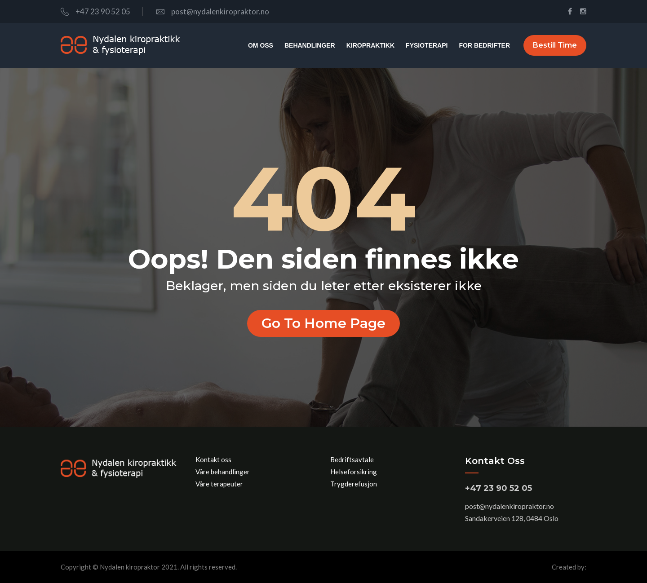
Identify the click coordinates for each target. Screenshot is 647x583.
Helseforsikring (353, 472)
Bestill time (555, 45)
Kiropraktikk (370, 45)
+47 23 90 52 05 (95, 11)
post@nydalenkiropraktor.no (212, 11)
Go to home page (323, 323)
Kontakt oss (213, 459)
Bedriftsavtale (352, 459)
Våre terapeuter (219, 484)
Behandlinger (309, 45)
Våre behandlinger (222, 472)
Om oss (260, 45)
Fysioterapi (427, 45)
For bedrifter (484, 45)
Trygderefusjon (353, 484)
